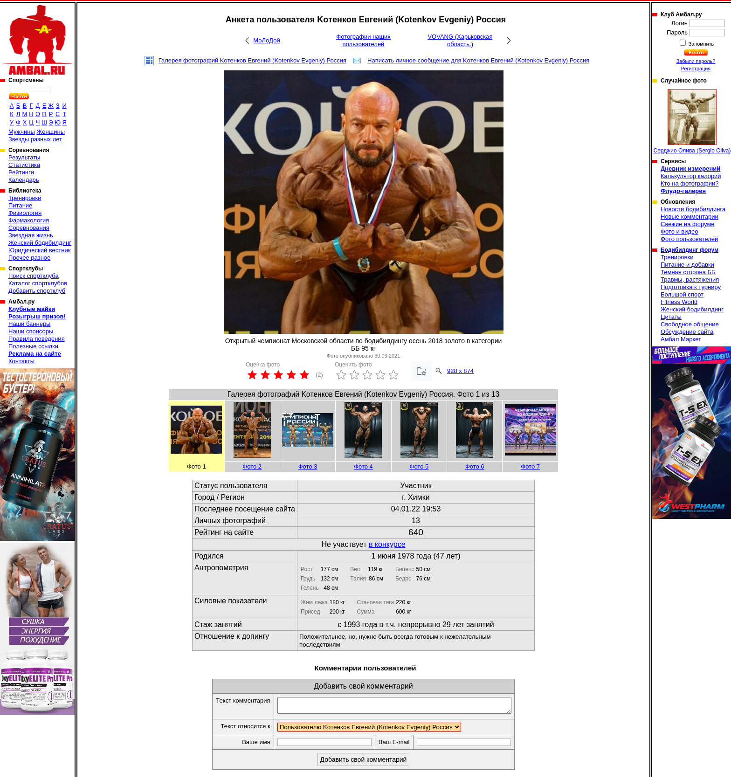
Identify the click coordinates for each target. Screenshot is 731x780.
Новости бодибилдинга (693, 209)
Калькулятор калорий (691, 176)
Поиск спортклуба (33, 275)
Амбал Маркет (681, 339)
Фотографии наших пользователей (363, 40)
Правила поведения (36, 338)
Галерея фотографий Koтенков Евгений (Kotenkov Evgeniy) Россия (252, 60)
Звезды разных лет (35, 139)
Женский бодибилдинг (39, 242)
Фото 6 (474, 466)
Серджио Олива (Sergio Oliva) (692, 121)
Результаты (24, 157)
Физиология (24, 212)
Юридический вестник (39, 250)
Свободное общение (690, 324)
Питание (20, 205)
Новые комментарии (689, 216)
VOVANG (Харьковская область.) (460, 40)
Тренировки (24, 197)
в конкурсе (387, 544)
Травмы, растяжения (690, 279)
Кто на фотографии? (690, 183)
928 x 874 (460, 370)
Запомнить (700, 44)
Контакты (21, 361)
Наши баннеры (29, 323)
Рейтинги (21, 172)
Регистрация (695, 68)
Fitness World (679, 301)
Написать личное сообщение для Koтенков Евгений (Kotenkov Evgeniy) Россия (478, 60)
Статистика (24, 164)
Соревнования (28, 227)
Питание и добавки (687, 264)
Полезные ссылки (33, 346)
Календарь (23, 179)
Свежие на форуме (688, 224)
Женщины (50, 131)
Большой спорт (682, 294)
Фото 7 (530, 466)
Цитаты (671, 316)
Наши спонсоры (30, 331)
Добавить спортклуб (36, 290)
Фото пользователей (689, 238)
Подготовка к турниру (691, 286)
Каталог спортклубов (37, 283)
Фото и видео (679, 231)
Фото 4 (363, 466)
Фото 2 (252, 466)
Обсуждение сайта (687, 331)
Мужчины (21, 131)
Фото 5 (419, 466)
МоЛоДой (266, 40)
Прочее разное (29, 257)
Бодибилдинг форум (689, 250)
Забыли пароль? (696, 61)
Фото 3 (307, 466)
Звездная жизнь (30, 235)
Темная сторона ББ (688, 272)
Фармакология (28, 220)
